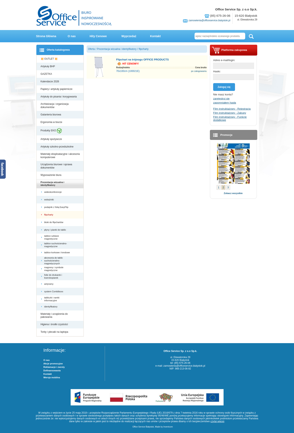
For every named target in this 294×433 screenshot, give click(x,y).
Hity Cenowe (98, 36)
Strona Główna (46, 36)
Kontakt (155, 36)
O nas (72, 36)
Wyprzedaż (128, 36)
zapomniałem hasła (224, 102)
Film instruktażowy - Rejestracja (232, 108)
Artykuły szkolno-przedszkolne (57, 146)
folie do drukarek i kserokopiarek (53, 276)
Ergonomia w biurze (52, 122)
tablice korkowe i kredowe (57, 252)
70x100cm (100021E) (128, 71)
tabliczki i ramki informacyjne (52, 299)
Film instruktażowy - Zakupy (229, 112)
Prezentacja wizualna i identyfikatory (52, 183)
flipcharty (49, 214)
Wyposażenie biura (51, 175)
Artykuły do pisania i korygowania (59, 96)
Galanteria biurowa (51, 114)
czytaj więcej (217, 421)
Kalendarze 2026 (50, 81)
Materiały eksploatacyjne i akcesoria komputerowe (60, 156)
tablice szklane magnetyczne (51, 237)
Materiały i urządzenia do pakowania (54, 315)
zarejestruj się (221, 98)
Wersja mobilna (51, 377)
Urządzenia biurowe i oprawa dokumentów (56, 166)
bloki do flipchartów (54, 222)
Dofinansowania (52, 370)
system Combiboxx (54, 291)
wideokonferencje (53, 192)
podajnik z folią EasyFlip (56, 207)
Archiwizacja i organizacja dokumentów (55, 106)
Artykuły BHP (48, 66)
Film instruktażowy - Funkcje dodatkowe (230, 118)
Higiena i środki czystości (55, 324)
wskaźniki (49, 199)
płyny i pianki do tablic (55, 230)
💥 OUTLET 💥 (49, 58)
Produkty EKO (51, 130)
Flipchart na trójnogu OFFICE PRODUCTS (142, 59)
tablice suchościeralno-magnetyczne (55, 245)
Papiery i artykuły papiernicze (57, 89)
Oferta (91, 49)
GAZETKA (47, 74)
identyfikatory (51, 306)
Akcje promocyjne (53, 363)
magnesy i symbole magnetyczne (53, 268)
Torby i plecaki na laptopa (55, 331)
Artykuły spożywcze (52, 139)
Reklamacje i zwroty (54, 367)
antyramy (49, 284)
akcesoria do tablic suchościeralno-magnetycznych (53, 261)
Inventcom (168, 427)
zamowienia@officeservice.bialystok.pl (209, 20)
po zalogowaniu (199, 71)
